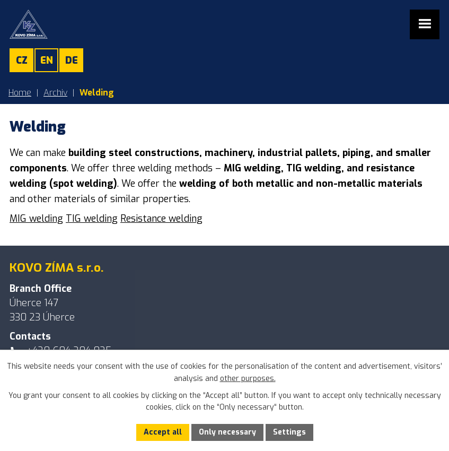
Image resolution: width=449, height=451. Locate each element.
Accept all (163, 432)
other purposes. (248, 379)
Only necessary (227, 432)
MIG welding (36, 218)
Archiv (55, 92)
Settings (289, 432)
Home (19, 92)
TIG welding (92, 218)
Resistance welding (161, 218)
